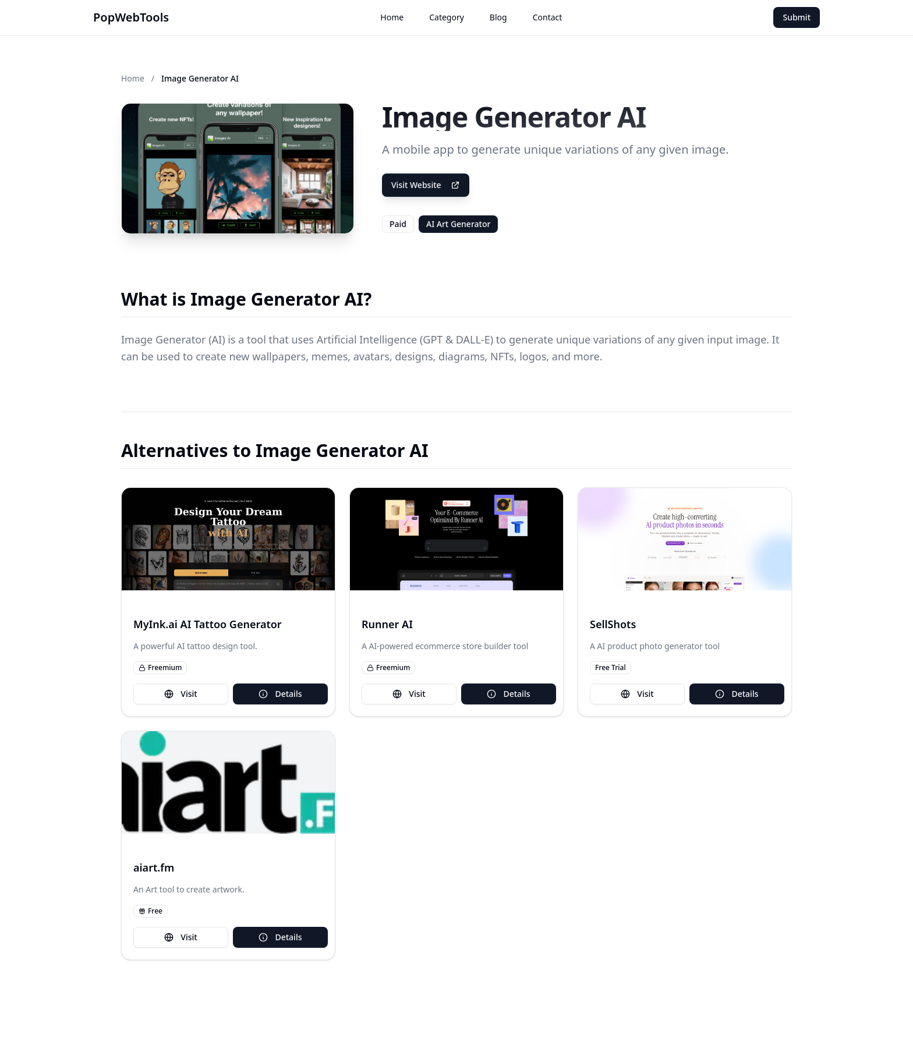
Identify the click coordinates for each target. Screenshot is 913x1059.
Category (446, 17)
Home (392, 17)
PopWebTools (131, 17)
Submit (797, 17)
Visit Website (425, 184)
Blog (498, 17)
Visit (180, 693)
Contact (547, 17)
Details (280, 693)
